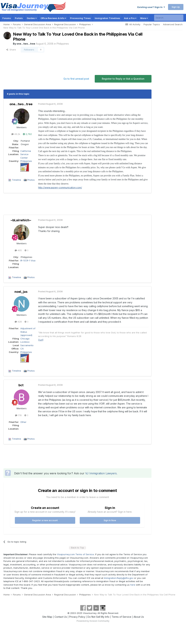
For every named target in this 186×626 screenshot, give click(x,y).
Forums (6, 18)
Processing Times (80, 18)
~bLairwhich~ (21, 220)
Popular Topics (152, 24)
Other (23, 422)
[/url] (40, 339)
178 (18, 415)
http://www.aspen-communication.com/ (60, 187)
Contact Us (61, 616)
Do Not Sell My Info (98, 616)
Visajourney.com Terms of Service (75, 554)
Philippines (63, 43)
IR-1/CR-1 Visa (27, 260)
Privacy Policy (77, 616)
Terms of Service (121, 616)
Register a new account (45, 520)
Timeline (16, 179)
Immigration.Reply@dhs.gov (118, 578)
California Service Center (25, 154)
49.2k (15, 134)
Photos (31, 179)
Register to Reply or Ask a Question (123, 78)
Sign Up (176, 7)
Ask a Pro (130, 18)
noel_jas (20, 291)
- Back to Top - (77, 547)
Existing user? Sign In (151, 7)
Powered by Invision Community (93, 621)
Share (11, 49)
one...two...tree (26, 43)
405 (18, 250)
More (144, 18)
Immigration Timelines (107, 18)
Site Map (47, 616)
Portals (19, 18)
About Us (139, 616)
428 (18, 321)
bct (20, 385)
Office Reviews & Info (53, 18)
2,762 (27, 134)
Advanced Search (173, 24)
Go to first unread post (76, 78)
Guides (32, 18)
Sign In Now (110, 520)
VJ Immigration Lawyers (101, 473)
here (132, 584)
